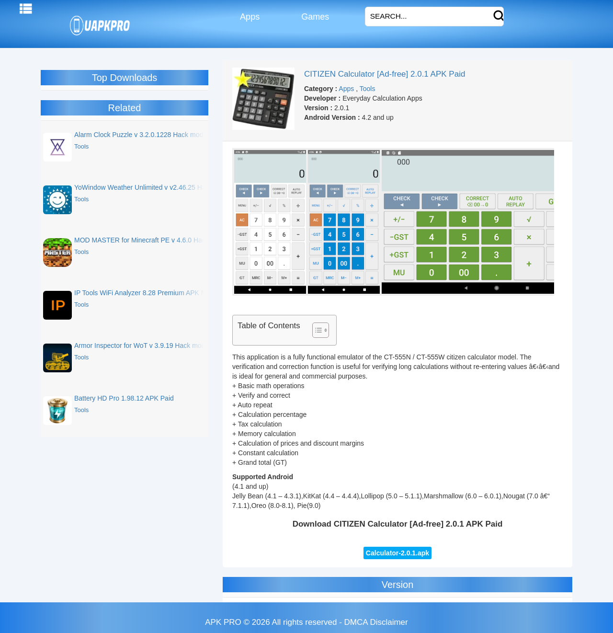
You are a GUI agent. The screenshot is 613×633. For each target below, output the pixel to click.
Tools (367, 88)
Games (314, 17)
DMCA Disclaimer (376, 622)
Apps (249, 17)
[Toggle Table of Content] (316, 330)
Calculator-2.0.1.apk (397, 553)
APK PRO (223, 622)
